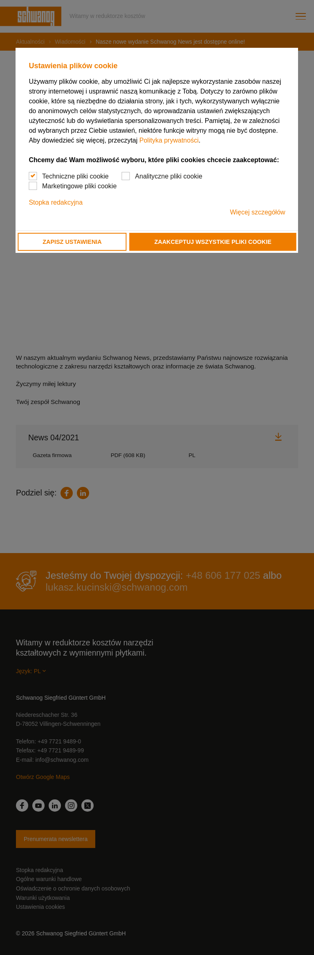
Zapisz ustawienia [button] (72, 242)
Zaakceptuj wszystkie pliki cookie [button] (213, 242)
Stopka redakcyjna (56, 202)
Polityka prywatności (169, 140)
